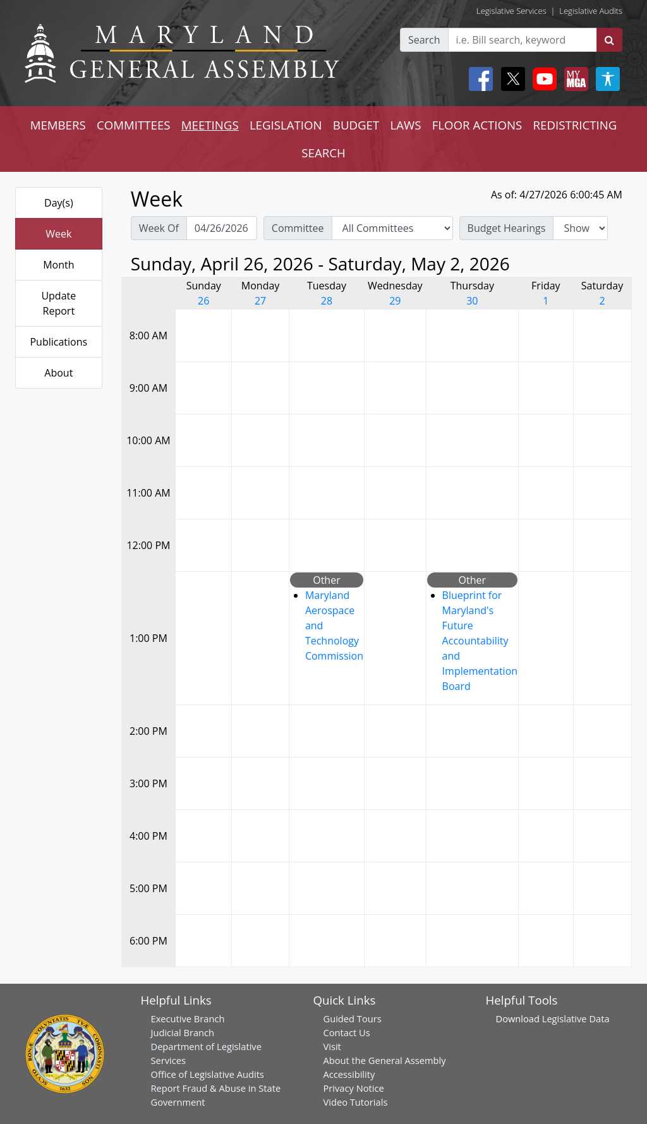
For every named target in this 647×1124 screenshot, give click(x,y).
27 (260, 301)
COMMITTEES (134, 125)
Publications (58, 342)
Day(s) (58, 203)
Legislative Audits (590, 10)
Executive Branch (188, 1018)
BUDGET (356, 125)
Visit (332, 1046)
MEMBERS (58, 125)
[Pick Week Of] (221, 228)
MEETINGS (210, 125)
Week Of (159, 228)
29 (395, 301)
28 (326, 301)
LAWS (405, 125)
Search (424, 40)
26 (203, 301)
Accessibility (349, 1074)
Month (58, 265)
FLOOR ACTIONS (477, 125)
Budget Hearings (507, 228)
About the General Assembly (385, 1060)
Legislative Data (576, 1018)
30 (472, 301)
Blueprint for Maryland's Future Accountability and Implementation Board (479, 640)
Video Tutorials (356, 1102)
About (58, 373)
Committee (298, 228)
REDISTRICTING (575, 125)
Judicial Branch (183, 1032)
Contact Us (347, 1032)
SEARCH (323, 152)
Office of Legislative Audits (207, 1074)
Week (58, 234)
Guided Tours (353, 1018)
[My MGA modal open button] (573, 79)
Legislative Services (511, 10)
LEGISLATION (286, 125)
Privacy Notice (354, 1088)
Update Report (58, 303)
